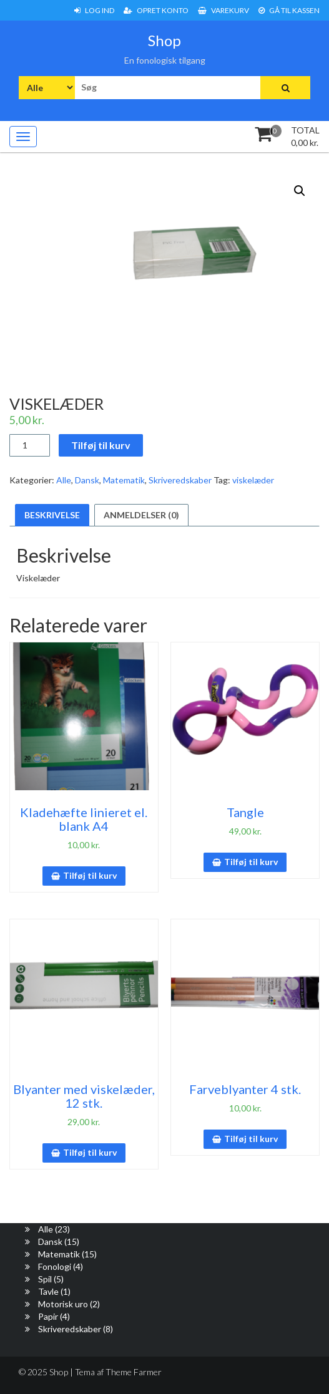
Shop (164, 40)
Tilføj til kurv (100, 445)
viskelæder (253, 480)
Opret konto (156, 10)
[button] (299, 191)
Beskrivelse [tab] (52, 515)
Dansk (87, 480)
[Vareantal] (29, 445)
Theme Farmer (134, 1372)
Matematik (124, 480)
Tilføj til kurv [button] (90, 875)
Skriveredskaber (180, 480)
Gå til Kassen (289, 10)
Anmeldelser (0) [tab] (141, 515)
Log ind (94, 10)
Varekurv (223, 10)
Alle (63, 480)
